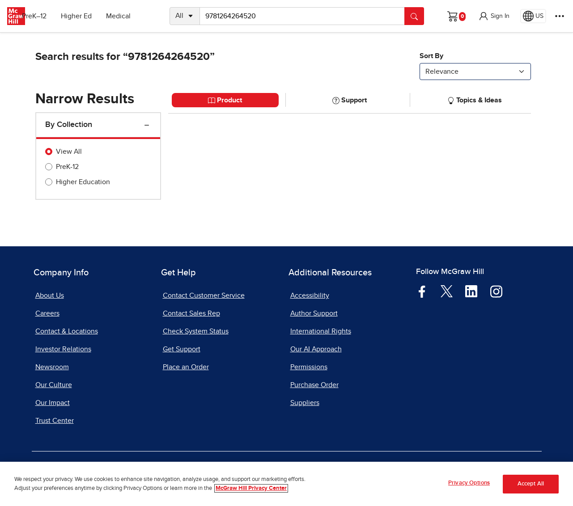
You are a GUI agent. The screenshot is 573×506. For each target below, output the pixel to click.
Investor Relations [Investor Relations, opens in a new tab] (63, 349)
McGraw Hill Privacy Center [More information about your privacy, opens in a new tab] (251, 488)
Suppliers (304, 402)
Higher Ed (90, 16)
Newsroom (52, 367)
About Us (49, 295)
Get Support (181, 349)
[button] (494, 16)
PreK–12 (48, 16)
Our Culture (53, 384)
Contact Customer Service (204, 295)
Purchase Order (314, 384)
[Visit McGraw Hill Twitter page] (447, 290)
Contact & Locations (66, 331)
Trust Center (54, 420)
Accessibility (309, 295)
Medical (132, 16)
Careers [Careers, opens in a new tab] (47, 313)
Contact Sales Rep (191, 313)
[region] (286, 484)
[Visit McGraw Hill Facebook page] (422, 291)
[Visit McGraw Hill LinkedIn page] (471, 291)
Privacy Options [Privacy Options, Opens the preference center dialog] (469, 483)
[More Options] (559, 16)
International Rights (320, 331)
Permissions (308, 367)
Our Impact (52, 402)
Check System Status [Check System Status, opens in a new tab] (196, 331)
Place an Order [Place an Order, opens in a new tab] (186, 367)
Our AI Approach (316, 349)
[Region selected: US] (533, 16)
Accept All (531, 484)
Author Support (314, 313)
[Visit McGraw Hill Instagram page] (496, 291)
